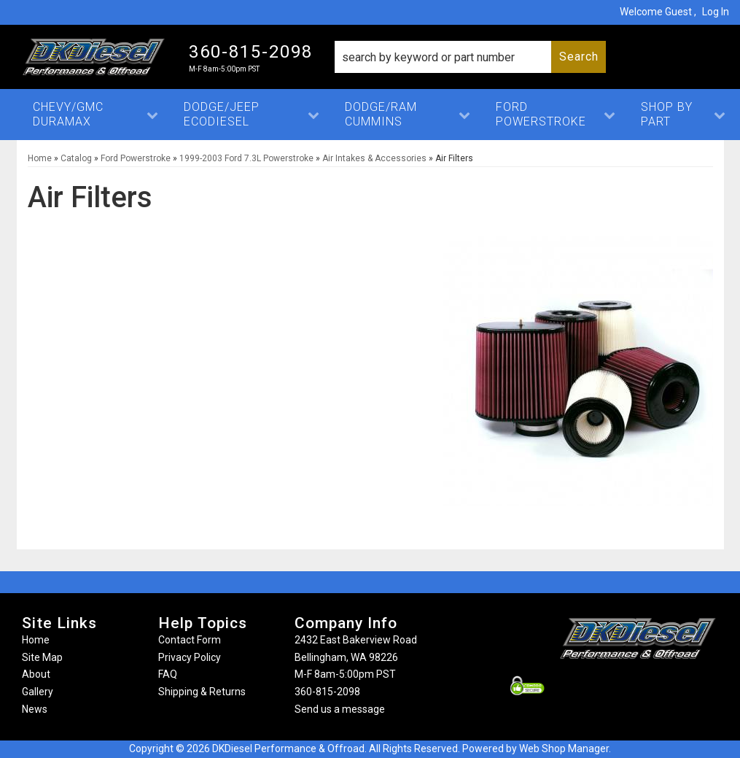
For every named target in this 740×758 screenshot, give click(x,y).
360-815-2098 (327, 691)
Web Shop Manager (564, 748)
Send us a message (340, 709)
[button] (470, 57)
